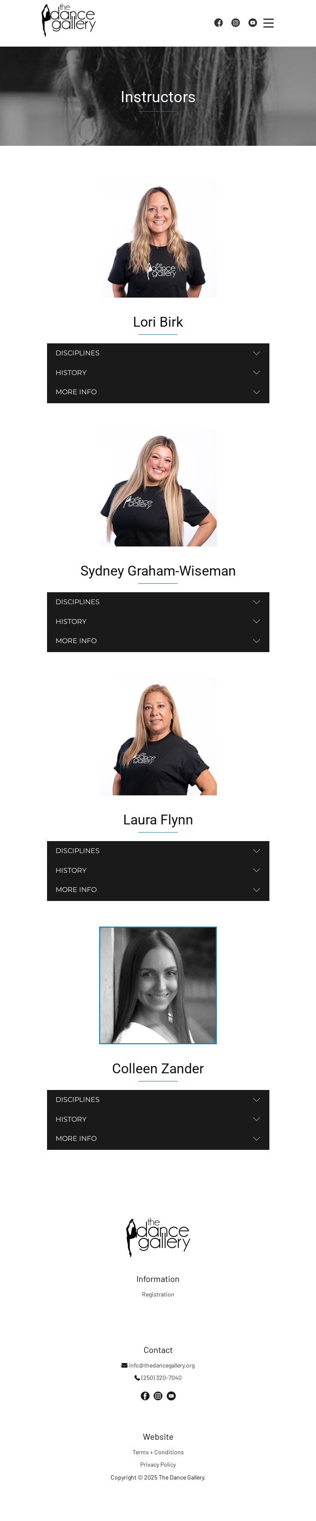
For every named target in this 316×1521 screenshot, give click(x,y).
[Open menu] (268, 23)
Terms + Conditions (158, 1452)
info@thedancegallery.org (158, 1365)
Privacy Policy (158, 1464)
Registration (158, 1294)
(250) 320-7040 (158, 1377)
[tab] (158, 353)
